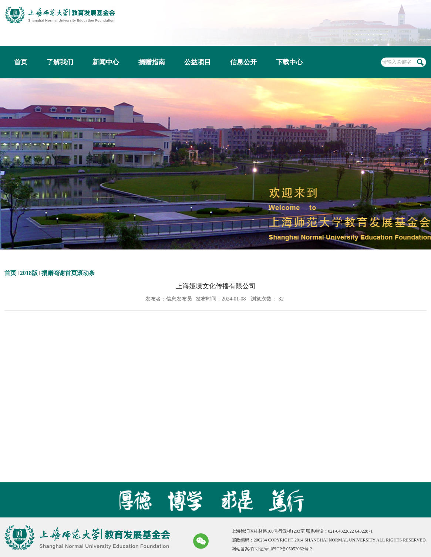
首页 (20, 62)
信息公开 (243, 62)
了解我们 (60, 62)
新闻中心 (105, 62)
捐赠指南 (151, 62)
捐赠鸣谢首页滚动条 (68, 273)
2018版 (29, 273)
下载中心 (289, 62)
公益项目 (197, 62)
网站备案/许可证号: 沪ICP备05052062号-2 (272, 548)
